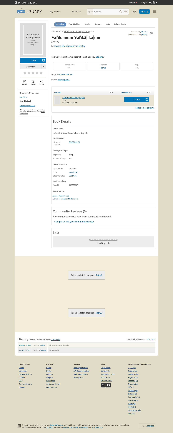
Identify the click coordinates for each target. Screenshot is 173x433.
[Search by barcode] (126, 12)
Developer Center (81, 367)
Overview (60, 24)
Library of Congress (60, 199)
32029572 (72, 176)
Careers (22, 377)
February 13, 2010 (25, 345)
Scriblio (55, 196)
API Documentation (81, 371)
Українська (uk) (134, 410)
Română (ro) (133, 400)
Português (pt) (134, 397)
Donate (133, 2)
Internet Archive (56, 425)
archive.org (83, 427)
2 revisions (55, 339)
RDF (148, 339)
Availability (126, 92)
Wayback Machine (70, 427)
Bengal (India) (64, 79)
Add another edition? (144, 107)
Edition (57, 92)
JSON (153, 339)
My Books (55, 11)
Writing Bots (79, 377)
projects (50, 427)
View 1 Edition (74, 24)
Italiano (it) (132, 394)
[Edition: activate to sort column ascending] (86, 92)
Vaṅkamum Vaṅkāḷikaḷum (76, 31)
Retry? (99, 275)
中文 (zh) (131, 413)
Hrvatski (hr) (133, 390)
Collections (50, 380)
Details (87, 24)
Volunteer (23, 371)
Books (48, 371)
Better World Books (27, 106)
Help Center (106, 367)
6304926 (150, 426)
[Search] (106, 11)
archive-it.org (97, 427)
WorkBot (144, 32)
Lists (108, 24)
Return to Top (51, 387)
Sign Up (144, 11)
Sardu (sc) (132, 403)
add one (99, 57)
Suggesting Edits (107, 374)
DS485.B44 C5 (74, 142)
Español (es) (133, 380)
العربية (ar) (132, 367)
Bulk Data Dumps (81, 374)
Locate (33, 60)
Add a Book (105, 377)
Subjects (49, 377)
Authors (49, 374)
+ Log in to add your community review (74, 221)
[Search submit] (120, 12)
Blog (21, 380)
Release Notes (106, 380)
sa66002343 (73, 172)
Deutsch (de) (133, 374)
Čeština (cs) (132, 371)
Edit (151, 33)
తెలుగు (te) (132, 407)
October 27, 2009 (24, 350)
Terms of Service (25, 384)
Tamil (103, 67)
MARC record (64, 196)
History (144, 35)
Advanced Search (53, 384)
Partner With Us (25, 374)
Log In (134, 11)
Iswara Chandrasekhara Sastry (69, 45)
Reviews (98, 24)
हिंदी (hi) (131, 387)
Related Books (120, 24)
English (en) (133, 377)
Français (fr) (133, 384)
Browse (73, 11)
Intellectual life (65, 74)
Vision (21, 367)
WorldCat (23, 97)
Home (48, 367)
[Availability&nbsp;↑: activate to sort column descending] (137, 92)
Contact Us (105, 371)
